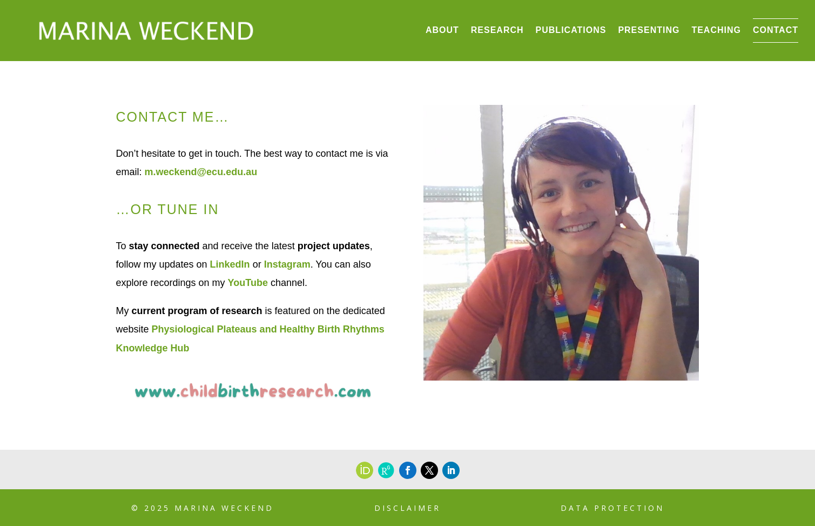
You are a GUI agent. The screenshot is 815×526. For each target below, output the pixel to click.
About (442, 30)
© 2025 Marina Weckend (202, 508)
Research (497, 30)
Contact (775, 30)
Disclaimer (407, 508)
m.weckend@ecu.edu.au (201, 172)
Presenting (648, 30)
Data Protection (612, 508)
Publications (571, 30)
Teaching (716, 30)
